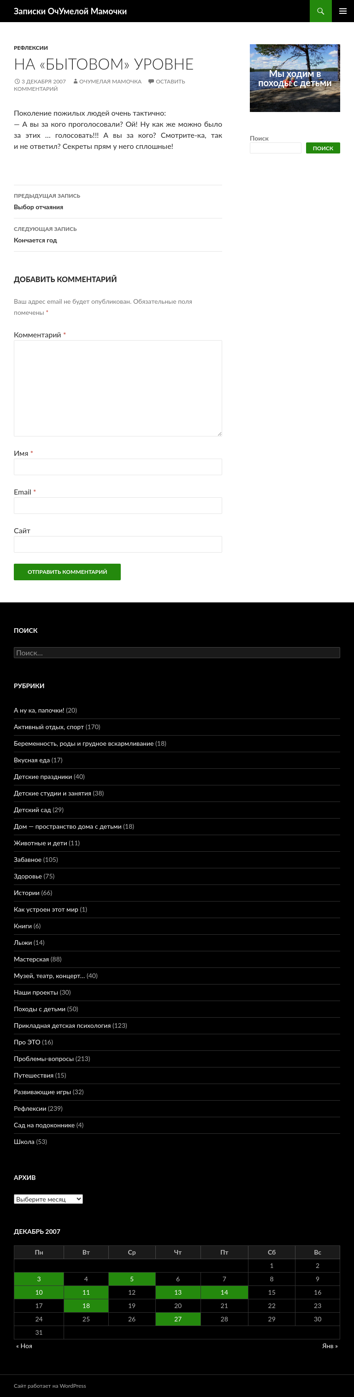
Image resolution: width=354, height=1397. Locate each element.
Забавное (27, 859)
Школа (24, 1141)
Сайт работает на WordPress (50, 1385)
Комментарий (40, 334)
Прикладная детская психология (62, 1025)
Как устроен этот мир (46, 909)
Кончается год (118, 234)
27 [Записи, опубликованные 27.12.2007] (178, 1319)
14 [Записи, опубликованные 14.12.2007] (224, 1292)
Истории (27, 892)
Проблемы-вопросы (44, 1058)
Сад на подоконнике (44, 1125)
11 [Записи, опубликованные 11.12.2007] (86, 1292)
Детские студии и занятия (52, 793)
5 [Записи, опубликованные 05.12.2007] (132, 1279)
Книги (23, 926)
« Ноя (24, 1346)
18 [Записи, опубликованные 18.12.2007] (86, 1305)
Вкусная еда (32, 760)
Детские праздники (43, 776)
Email (25, 491)
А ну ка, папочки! (39, 710)
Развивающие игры (42, 1092)
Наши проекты (36, 992)
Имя (23, 452)
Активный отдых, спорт (49, 727)
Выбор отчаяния (118, 200)
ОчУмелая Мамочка (110, 81)
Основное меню (343, 11)
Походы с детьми (39, 1009)
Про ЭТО (27, 1042)
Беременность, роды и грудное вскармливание (83, 743)
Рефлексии (31, 47)
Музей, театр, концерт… (49, 975)
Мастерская (31, 959)
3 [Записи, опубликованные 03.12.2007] (39, 1279)
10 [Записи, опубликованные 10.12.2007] (38, 1292)
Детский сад (32, 809)
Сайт (22, 530)
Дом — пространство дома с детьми (68, 826)
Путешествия (33, 1075)
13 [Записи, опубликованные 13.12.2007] (178, 1292)
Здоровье (28, 876)
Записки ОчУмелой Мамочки (70, 11)
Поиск (259, 138)
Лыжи (23, 942)
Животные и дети (40, 843)
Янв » (330, 1346)
